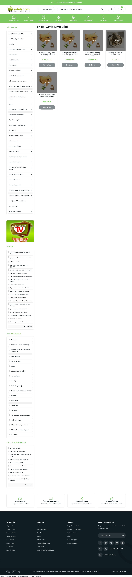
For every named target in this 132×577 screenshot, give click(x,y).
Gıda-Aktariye (12, 130)
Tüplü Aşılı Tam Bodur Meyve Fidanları (19, 190)
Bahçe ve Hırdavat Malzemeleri (17, 49)
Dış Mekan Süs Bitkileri (15, 70)
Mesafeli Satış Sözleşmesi (74, 529)
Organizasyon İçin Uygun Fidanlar (18, 157)
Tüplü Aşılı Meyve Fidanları (16, 39)
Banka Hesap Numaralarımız (45, 550)
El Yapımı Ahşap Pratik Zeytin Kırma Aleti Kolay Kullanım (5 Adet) (47, 54)
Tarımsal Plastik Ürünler (15, 180)
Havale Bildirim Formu (43, 543)
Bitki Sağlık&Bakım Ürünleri (16, 76)
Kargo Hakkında (72, 543)
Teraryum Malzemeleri (15, 185)
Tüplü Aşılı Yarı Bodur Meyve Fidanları (19, 195)
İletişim (39, 536)
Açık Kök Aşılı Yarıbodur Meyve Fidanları (19, 86)
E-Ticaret (123, 572)
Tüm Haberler (28, 485)
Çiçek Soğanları (13, 55)
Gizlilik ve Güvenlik (72, 533)
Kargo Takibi (40, 547)
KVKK (69, 536)
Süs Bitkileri (9, 547)
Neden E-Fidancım (42, 529)
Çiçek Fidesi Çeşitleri (14, 120)
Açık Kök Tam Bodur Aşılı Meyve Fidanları (17, 98)
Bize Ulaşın (40, 533)
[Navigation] (45, 9)
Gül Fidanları (10, 540)
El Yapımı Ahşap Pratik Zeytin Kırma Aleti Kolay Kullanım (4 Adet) (70, 54)
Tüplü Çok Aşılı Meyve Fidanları (17, 201)
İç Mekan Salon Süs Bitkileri (16, 136)
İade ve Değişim (72, 540)
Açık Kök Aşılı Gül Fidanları (16, 34)
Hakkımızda (40, 526)
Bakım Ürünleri (10, 550)
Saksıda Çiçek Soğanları (15, 162)
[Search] (81, 9)
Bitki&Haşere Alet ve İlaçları (16, 115)
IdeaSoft (115, 572)
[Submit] (123, 535)
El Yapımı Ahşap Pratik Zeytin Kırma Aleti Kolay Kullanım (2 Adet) (92, 54)
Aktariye (11, 104)
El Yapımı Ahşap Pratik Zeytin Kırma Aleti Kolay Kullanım (47, 95)
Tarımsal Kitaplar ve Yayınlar (16, 174)
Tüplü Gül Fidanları (14, 60)
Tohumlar (11, 44)
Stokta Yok (47, 65)
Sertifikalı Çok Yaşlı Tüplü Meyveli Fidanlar (18, 168)
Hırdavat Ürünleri (11, 533)
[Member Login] (111, 9)
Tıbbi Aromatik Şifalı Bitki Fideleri (17, 81)
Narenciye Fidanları (14, 151)
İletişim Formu (41, 540)
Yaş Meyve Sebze (13, 206)
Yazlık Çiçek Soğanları (15, 211)
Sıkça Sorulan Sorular (73, 526)
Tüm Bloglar (28, 326)
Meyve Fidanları (11, 526)
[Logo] (18, 9)
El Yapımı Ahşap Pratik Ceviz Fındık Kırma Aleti (115, 53)
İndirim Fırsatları (13, 141)
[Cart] (122, 9)
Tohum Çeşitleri (10, 529)
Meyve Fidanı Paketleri (15, 146)
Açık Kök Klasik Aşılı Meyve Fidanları (18, 92)
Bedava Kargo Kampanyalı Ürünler (18, 109)
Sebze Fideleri (12, 65)
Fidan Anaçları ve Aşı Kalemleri (17, 125)
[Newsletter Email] (112, 535)
